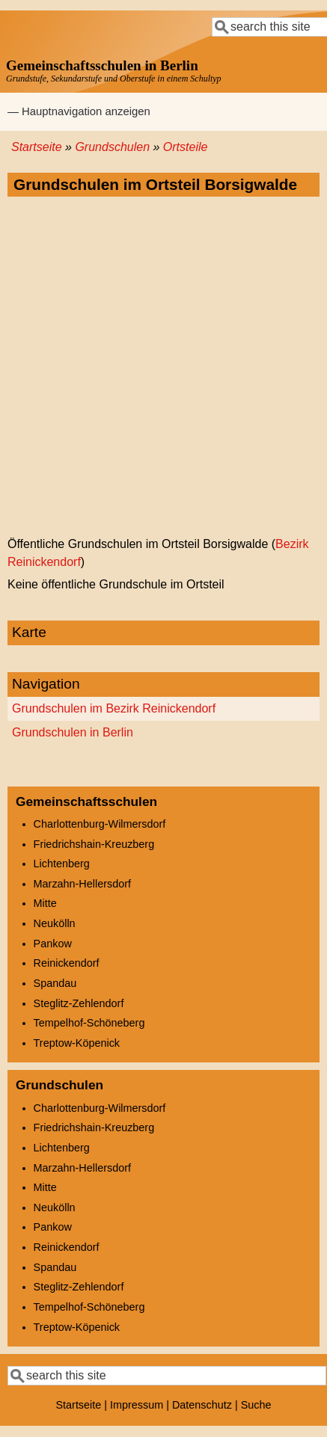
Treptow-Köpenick (77, 1043)
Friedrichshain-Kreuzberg (94, 844)
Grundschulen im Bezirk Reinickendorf (114, 708)
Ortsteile (185, 147)
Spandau (55, 983)
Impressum (136, 1405)
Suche (256, 1405)
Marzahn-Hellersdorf (82, 884)
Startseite (36, 147)
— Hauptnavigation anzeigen (78, 111)
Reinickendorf (67, 963)
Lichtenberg (62, 864)
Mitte (45, 903)
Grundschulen (112, 147)
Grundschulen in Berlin (72, 732)
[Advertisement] (163, 367)
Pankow (53, 944)
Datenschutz (202, 1405)
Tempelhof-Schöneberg (89, 1023)
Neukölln (55, 923)
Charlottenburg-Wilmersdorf (100, 824)
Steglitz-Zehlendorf (79, 1003)
